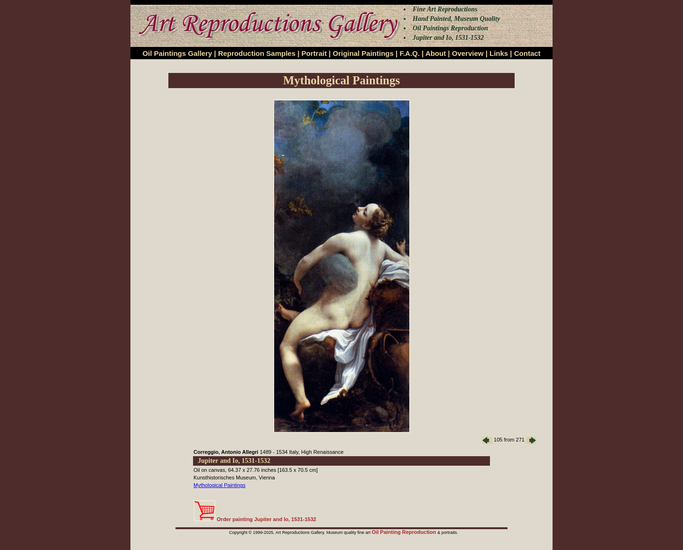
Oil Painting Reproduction (405, 532)
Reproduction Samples (256, 53)
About (435, 53)
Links (498, 53)
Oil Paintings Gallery (177, 53)
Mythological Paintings (219, 485)
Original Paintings (362, 53)
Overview (468, 53)
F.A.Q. (409, 53)
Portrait (314, 53)
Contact (527, 53)
